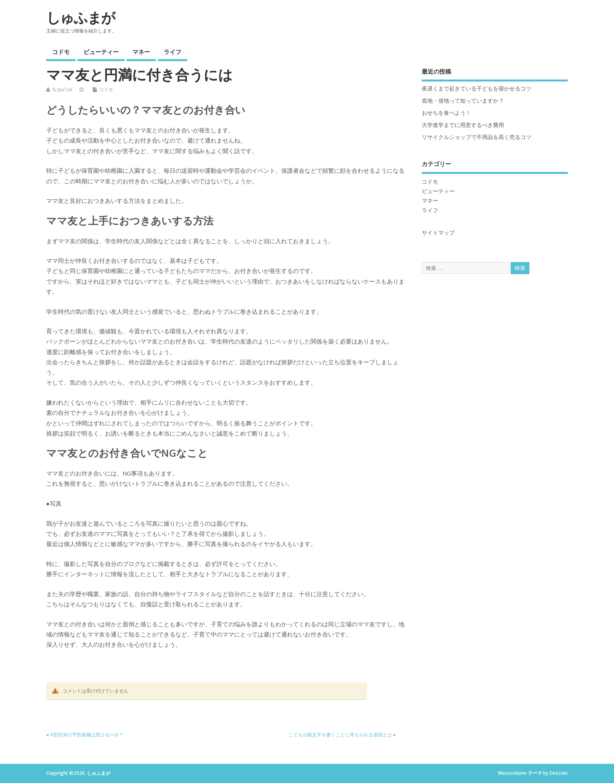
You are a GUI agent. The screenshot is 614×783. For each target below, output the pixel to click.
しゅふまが (80, 17)
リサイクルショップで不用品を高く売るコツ (476, 137)
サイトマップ (438, 232)
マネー (141, 52)
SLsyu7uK (62, 89)
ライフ (172, 52)
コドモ (61, 52)
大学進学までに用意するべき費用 (463, 124)
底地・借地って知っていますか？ (463, 100)
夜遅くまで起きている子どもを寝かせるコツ (476, 88)
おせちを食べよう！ (446, 112)
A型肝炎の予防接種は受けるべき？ (87, 734)
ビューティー (101, 52)
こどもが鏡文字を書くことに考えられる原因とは (340, 734)
